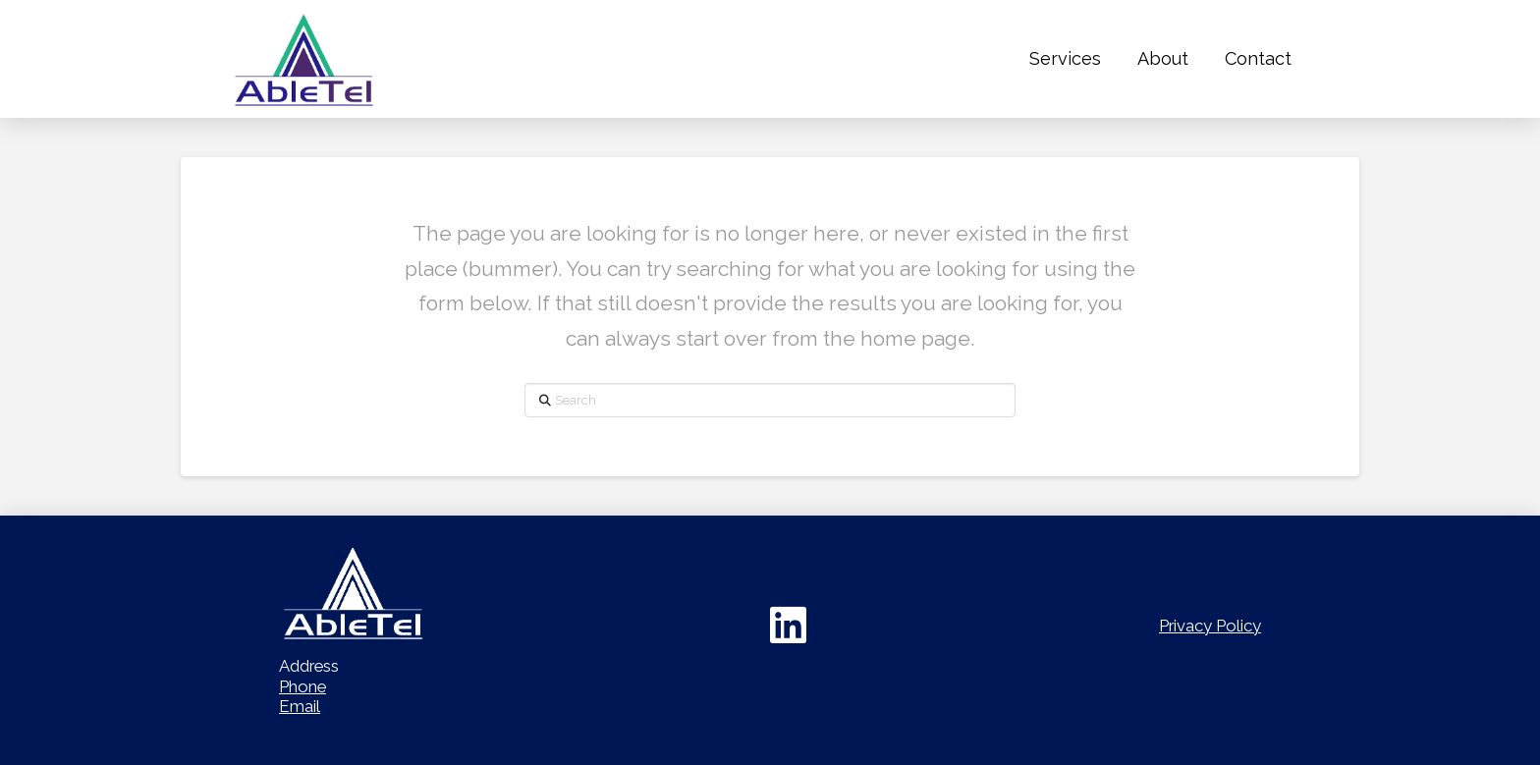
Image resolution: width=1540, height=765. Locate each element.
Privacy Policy (1210, 625)
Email (299, 706)
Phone (302, 686)
